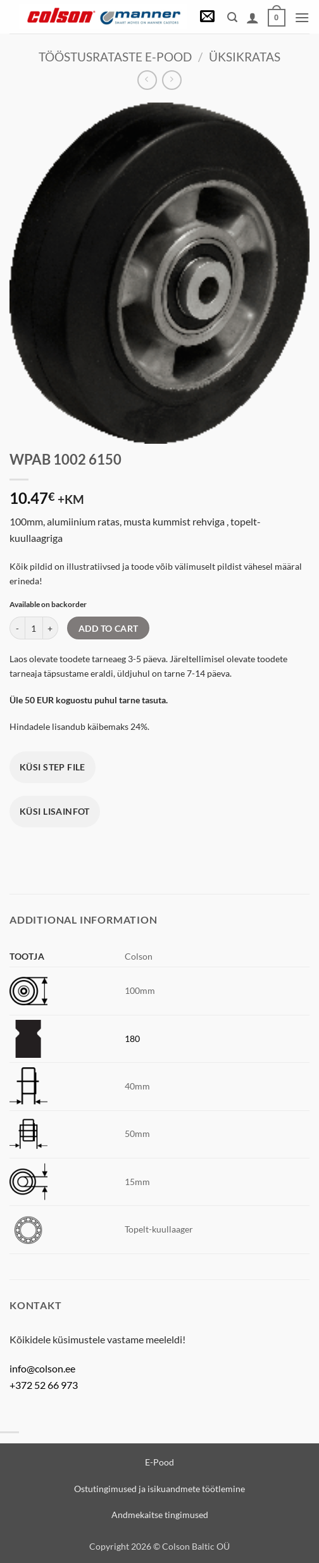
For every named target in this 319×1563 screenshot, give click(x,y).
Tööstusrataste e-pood (115, 56)
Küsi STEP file (52, 767)
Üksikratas (244, 56)
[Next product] (147, 80)
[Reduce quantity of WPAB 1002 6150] (17, 628)
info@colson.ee (42, 1368)
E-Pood (159, 1462)
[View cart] (276, 17)
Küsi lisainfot (55, 811)
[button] (207, 17)
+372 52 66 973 (43, 1385)
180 (132, 1038)
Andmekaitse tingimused (159, 1514)
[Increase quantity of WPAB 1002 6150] (50, 628)
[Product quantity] (34, 628)
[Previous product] (172, 80)
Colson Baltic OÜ (196, 1546)
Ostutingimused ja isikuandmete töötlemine (159, 1488)
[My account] (252, 18)
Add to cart (108, 628)
